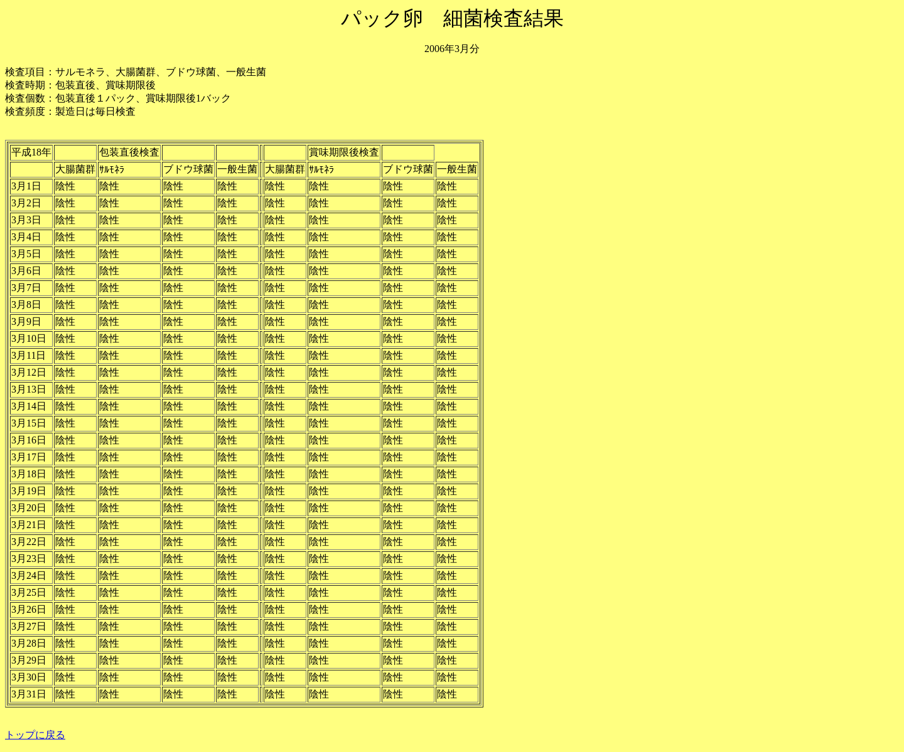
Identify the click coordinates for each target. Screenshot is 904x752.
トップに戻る (35, 734)
